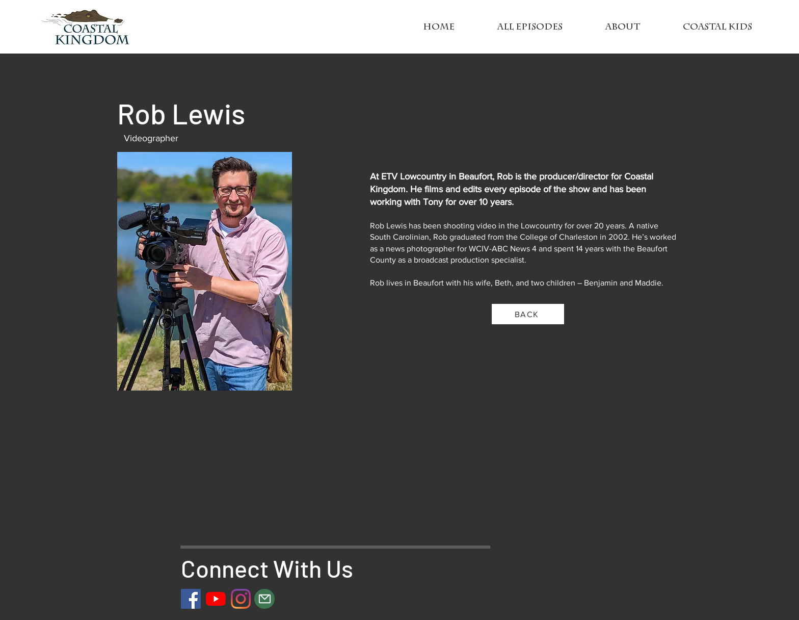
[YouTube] (216, 599)
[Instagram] (241, 599)
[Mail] (264, 599)
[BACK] (528, 314)
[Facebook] (191, 599)
